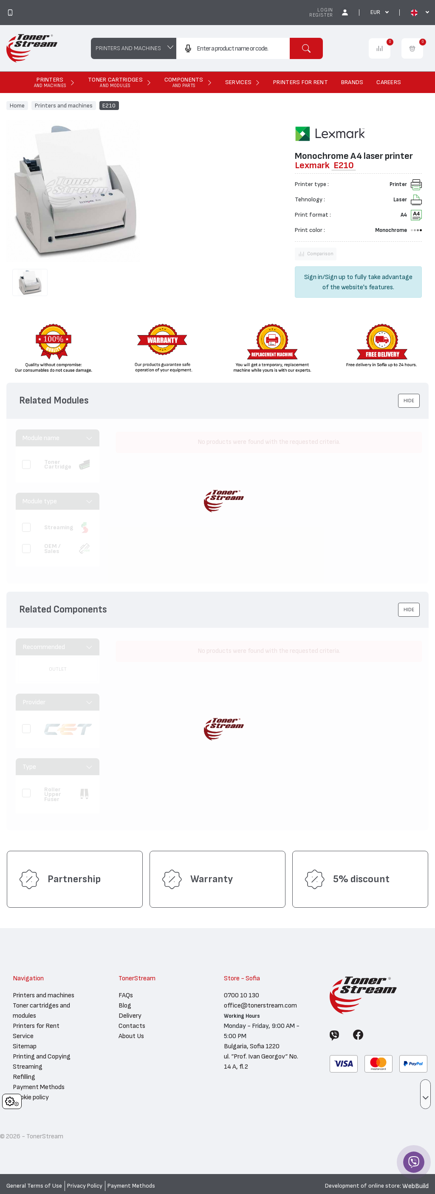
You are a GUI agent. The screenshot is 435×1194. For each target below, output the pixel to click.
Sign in (313, 277)
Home (17, 105)
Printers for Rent (36, 1025)
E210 (109, 105)
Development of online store (362, 1186)
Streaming (27, 1066)
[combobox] (233, 48)
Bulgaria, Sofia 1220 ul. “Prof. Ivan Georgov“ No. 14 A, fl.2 (261, 1056)
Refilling (24, 1076)
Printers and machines (64, 105)
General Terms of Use (34, 1186)
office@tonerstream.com (260, 1005)
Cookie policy (31, 1097)
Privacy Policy (84, 1186)
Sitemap (25, 1046)
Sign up (335, 277)
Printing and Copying (42, 1056)
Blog (125, 1005)
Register (321, 15)
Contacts (132, 1025)
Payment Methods (39, 1087)
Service (23, 1036)
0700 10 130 (241, 995)
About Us (131, 1036)
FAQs (126, 995)
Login (325, 10)
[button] (409, 400)
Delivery (130, 1015)
